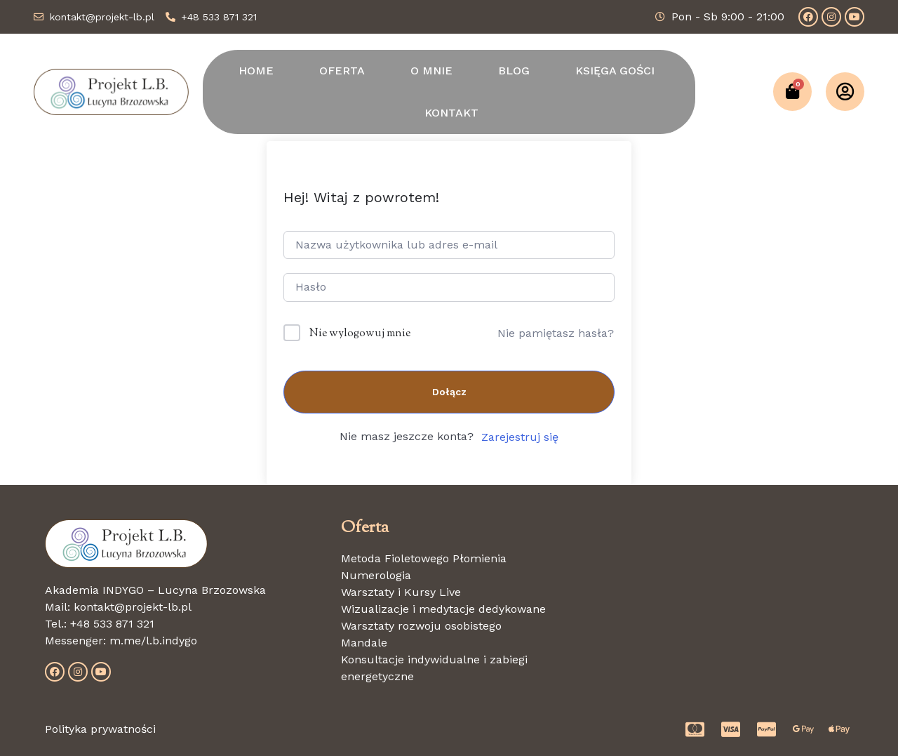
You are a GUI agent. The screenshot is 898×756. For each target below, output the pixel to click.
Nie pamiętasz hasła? (555, 333)
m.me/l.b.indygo (153, 640)
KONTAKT (451, 112)
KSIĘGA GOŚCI (615, 70)
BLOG (514, 70)
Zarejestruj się (519, 437)
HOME (256, 70)
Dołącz (449, 391)
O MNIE (431, 70)
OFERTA (342, 70)
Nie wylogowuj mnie (359, 334)
